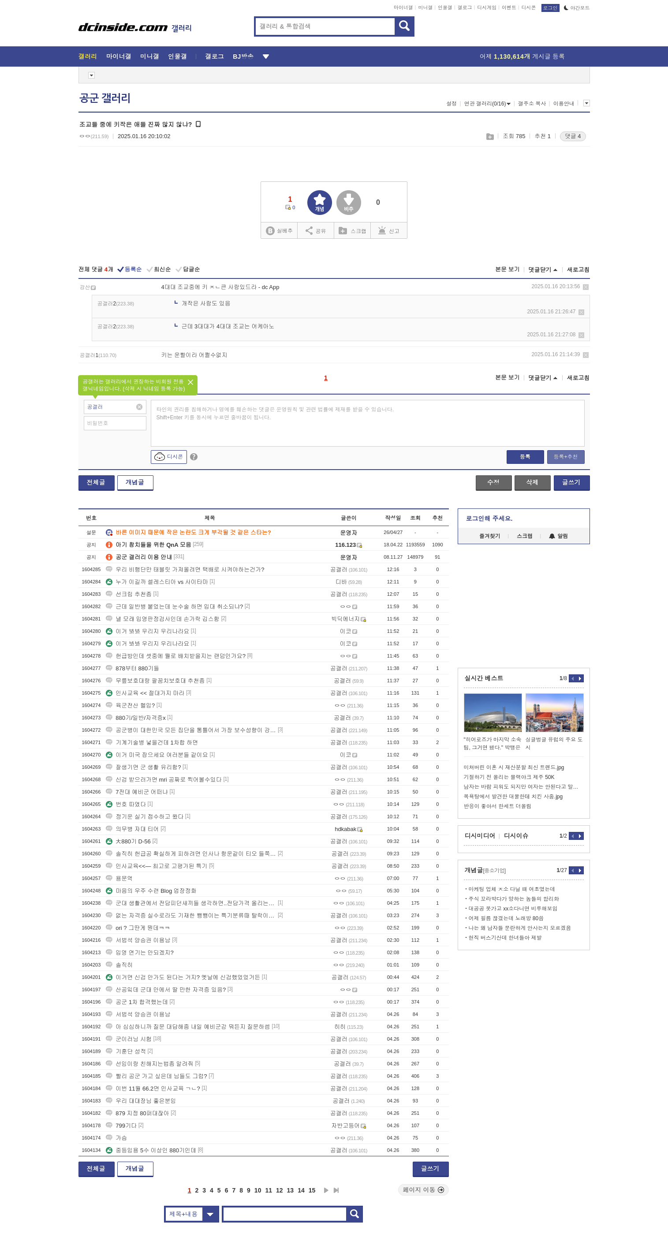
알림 (558, 536)
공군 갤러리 (105, 98)
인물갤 (445, 7)
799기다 (121, 1125)
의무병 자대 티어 (132, 829)
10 (257, 1190)
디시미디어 (480, 835)
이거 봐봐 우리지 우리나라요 (147, 631)
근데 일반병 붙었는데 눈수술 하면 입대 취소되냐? (174, 606)
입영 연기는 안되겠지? (139, 952)
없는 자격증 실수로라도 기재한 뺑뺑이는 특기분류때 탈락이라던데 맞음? (191, 915)
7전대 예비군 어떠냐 (137, 792)
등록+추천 (565, 457)
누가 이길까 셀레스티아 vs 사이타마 (157, 582)
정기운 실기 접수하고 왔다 (144, 816)
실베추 (279, 231)
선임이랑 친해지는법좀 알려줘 (149, 1064)
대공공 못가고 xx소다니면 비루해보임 (513, 909)
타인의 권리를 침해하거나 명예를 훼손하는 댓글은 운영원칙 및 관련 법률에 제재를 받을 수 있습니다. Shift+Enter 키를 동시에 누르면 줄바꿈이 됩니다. (275, 413)
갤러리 (87, 56)
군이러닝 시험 (129, 1039)
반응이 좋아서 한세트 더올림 (498, 806)
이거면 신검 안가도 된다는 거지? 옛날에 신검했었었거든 (183, 977)
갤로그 (465, 7)
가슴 (116, 1138)
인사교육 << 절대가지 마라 (145, 693)
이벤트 (509, 7)
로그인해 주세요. (489, 518)
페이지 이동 (423, 1189)
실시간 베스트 (484, 678)
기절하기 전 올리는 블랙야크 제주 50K (509, 777)
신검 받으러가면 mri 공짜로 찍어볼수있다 (164, 779)
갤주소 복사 (532, 104)
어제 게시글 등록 (522, 56)
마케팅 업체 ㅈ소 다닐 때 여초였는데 (512, 889)
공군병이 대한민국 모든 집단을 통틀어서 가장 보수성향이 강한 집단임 (191, 730)
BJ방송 (243, 56)
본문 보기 (507, 269)
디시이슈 (516, 835)
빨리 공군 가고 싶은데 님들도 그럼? (156, 1076)
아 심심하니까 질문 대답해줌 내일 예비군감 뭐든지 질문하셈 (188, 1026)
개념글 (135, 482)
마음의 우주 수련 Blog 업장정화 (151, 891)
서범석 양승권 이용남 (138, 940)
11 (268, 1190)
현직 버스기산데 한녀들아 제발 (505, 938)
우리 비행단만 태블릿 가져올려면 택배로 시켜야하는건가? (185, 569)
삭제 (586, 287)
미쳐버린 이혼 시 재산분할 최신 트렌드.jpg (514, 767)
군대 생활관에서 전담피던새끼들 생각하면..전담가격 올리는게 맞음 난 (191, 903)
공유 (316, 230)
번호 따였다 (126, 804)
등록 (525, 457)
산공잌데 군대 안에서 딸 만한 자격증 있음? (166, 989)
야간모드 (577, 8)
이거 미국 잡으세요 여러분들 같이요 (157, 755)
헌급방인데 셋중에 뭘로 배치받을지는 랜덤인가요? (176, 656)
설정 (451, 104)
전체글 (96, 482)
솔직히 (119, 965)
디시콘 (529, 7)
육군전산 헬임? (130, 705)
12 (279, 1190)
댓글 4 (573, 136)
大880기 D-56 (128, 841)
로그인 (550, 8)
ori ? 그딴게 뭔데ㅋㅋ (138, 928)
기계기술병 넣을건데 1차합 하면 (152, 742)
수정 (493, 482)
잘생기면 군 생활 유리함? (143, 767)
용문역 (119, 878)
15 (312, 1190)
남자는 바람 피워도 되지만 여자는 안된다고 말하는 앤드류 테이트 (524, 787)
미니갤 (425, 7)
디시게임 (486, 7)
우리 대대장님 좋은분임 (141, 1101)
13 (290, 1190)
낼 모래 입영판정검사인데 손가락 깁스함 (162, 619)
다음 (326, 1190)
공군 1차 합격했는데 (137, 1002)
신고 (388, 230)
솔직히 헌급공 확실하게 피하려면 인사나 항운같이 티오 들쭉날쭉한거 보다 (191, 853)
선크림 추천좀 (129, 594)
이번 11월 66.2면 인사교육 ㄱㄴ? (153, 1088)
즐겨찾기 (489, 536)
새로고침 (578, 270)
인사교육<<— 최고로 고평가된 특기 (156, 866)
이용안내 (564, 104)
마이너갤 (403, 7)
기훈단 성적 (126, 1051)
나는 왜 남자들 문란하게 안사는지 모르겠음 (520, 928)
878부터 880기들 (132, 668)
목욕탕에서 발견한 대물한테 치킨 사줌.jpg (513, 797)
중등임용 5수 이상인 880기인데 (151, 1150)
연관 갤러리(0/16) (487, 104)
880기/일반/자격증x (135, 718)
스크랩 (489, 136)
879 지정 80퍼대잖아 (137, 1113)
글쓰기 (571, 482)
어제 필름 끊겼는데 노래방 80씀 (506, 918)
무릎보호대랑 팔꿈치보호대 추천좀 (155, 680)
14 (301, 1190)
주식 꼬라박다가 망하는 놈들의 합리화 (514, 899)
